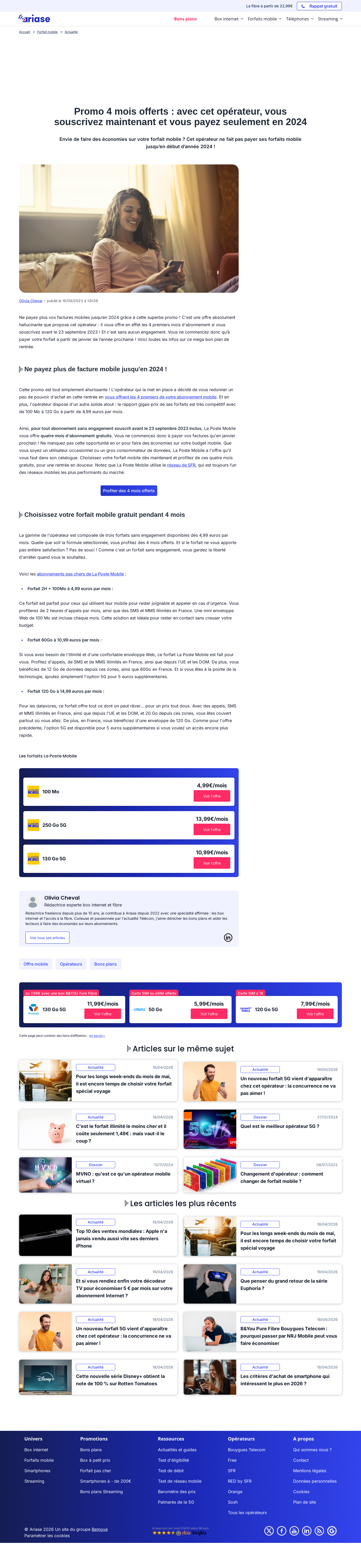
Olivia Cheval (30, 300)
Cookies (301, 1491)
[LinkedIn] (228, 937)
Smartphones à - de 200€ (105, 1481)
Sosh (233, 1502)
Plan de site (304, 1502)
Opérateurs (71, 964)
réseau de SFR (181, 465)
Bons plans (105, 964)
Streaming (34, 1481)
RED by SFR (239, 1481)
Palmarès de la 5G (176, 1502)
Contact (301, 1460)
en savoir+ (97, 1036)
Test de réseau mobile (179, 1481)
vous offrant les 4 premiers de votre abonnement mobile (160, 397)
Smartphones (37, 1470)
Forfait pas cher (95, 1470)
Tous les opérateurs (247, 1512)
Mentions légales (309, 1470)
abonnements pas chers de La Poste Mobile (80, 574)
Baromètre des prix (177, 1491)
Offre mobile (36, 964)
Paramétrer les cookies (47, 1535)
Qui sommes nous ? (312, 1449)
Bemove (100, 1529)
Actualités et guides (177, 1449)
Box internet (36, 1449)
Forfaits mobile (39, 1460)
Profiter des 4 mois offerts (129, 490)
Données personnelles (315, 1481)
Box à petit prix (95, 1460)
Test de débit (171, 1470)
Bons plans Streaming (101, 1491)
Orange (235, 1491)
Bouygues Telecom (246, 1449)
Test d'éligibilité (173, 1460)
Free (232, 1460)
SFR (232, 1470)
